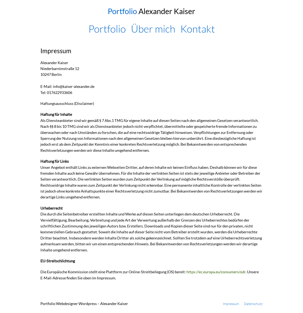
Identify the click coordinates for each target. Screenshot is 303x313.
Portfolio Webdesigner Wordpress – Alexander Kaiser (84, 303)
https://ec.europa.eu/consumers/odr (216, 271)
